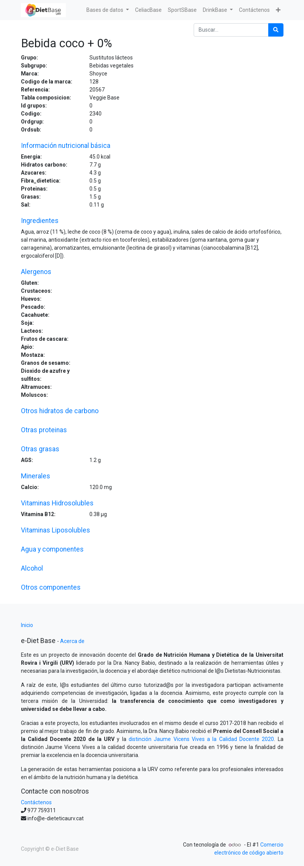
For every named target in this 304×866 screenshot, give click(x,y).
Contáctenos (36, 802)
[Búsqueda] (275, 30)
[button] (278, 10)
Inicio (27, 625)
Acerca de (72, 641)
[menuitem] (148, 10)
